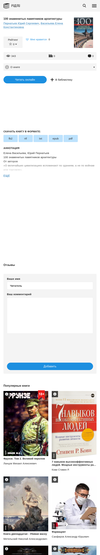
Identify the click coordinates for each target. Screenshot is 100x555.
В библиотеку (63, 79)
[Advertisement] (50, 192)
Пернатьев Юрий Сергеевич (21, 23)
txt (40, 138)
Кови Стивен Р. (60, 469)
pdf (71, 138)
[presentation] (50, 344)
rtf (25, 138)
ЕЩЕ (6, 175)
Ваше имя (13, 278)
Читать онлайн (25, 79)
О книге (15, 67)
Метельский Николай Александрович (25, 539)
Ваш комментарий (19, 294)
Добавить (50, 366)
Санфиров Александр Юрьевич (70, 536)
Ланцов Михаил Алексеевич (20, 463)
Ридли (15, 5)
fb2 (10, 138)
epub (56, 138)
